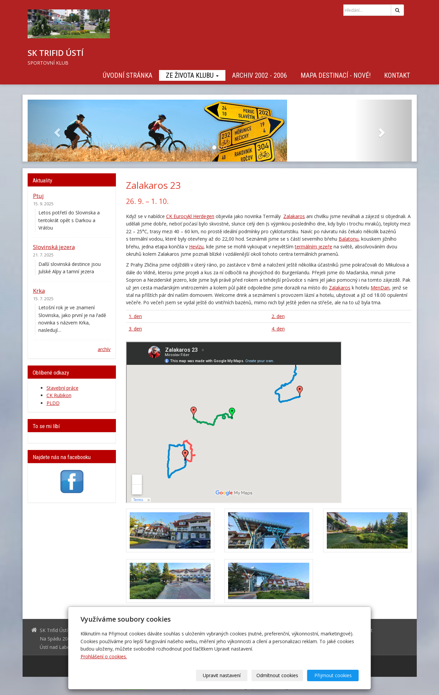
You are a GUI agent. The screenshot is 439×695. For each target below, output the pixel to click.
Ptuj (38, 196)
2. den (278, 316)
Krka (39, 290)
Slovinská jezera (54, 247)
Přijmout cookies (333, 675)
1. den (135, 316)
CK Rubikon (58, 395)
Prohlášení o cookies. (104, 656)
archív (104, 349)
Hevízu (196, 246)
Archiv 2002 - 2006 (259, 75)
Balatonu (348, 239)
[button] (56, 131)
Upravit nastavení (222, 675)
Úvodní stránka (127, 75)
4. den (278, 328)
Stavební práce (62, 388)
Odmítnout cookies (277, 675)
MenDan (380, 287)
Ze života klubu (192, 75)
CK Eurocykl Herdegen (190, 216)
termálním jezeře (313, 246)
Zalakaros (294, 216)
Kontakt (397, 75)
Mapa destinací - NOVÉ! (336, 75)
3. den (135, 328)
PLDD (53, 403)
